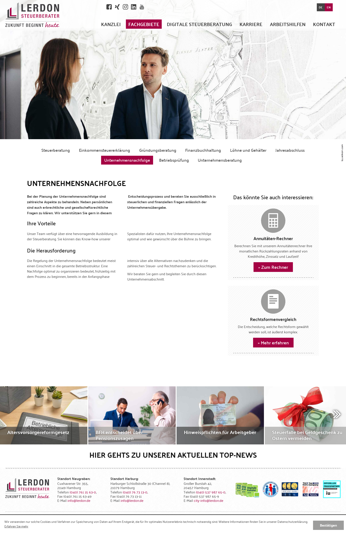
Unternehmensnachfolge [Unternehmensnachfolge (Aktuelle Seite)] (127, 160)
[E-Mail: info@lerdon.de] (78, 500)
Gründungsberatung (157, 150)
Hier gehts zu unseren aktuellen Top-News (173, 454)
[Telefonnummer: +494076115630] (83, 492)
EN (329, 7)
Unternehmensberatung (220, 160)
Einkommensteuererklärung (104, 150)
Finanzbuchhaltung (203, 150)
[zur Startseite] (32, 15)
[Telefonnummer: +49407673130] (135, 492)
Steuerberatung (55, 150)
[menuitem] (111, 23)
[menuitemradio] (251, 23)
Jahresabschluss (290, 150)
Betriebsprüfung (174, 160)
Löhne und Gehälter (248, 150)
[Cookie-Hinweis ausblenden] (328, 525)
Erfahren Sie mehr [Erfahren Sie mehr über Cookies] (16, 526)
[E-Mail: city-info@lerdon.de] (208, 500)
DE (321, 7)
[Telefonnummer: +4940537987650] (210, 492)
